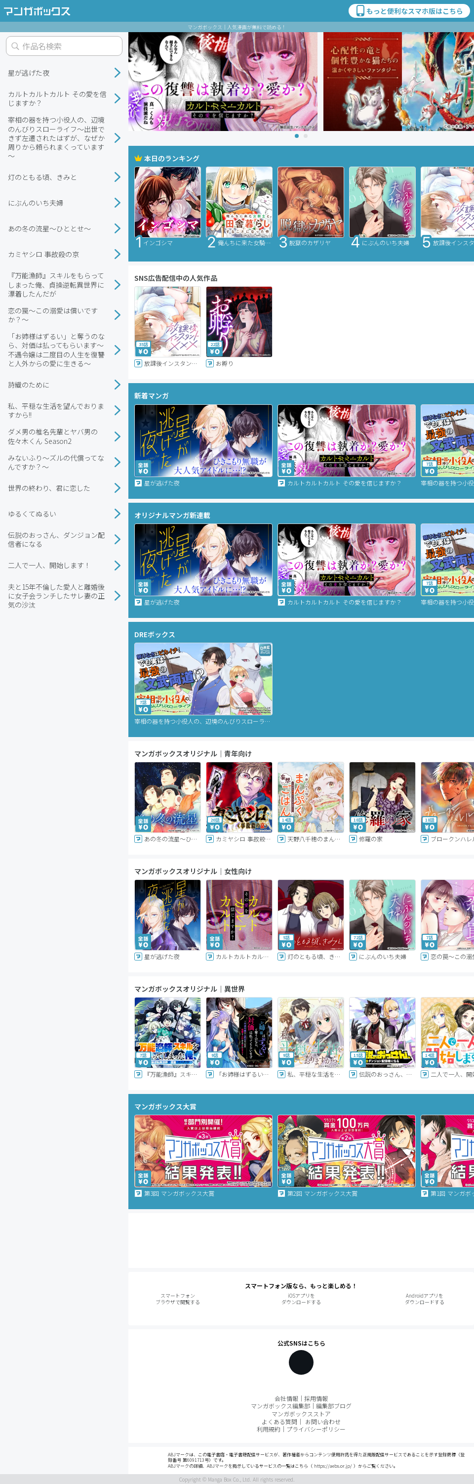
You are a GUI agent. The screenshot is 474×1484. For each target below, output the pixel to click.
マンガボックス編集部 (280, 1405)
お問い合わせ (323, 1421)
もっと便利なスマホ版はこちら (409, 11)
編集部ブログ (334, 1405)
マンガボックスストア (301, 1413)
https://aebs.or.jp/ (333, 1466)
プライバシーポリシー (316, 1429)
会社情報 (286, 1398)
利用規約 (268, 1429)
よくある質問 (279, 1421)
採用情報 (316, 1398)
